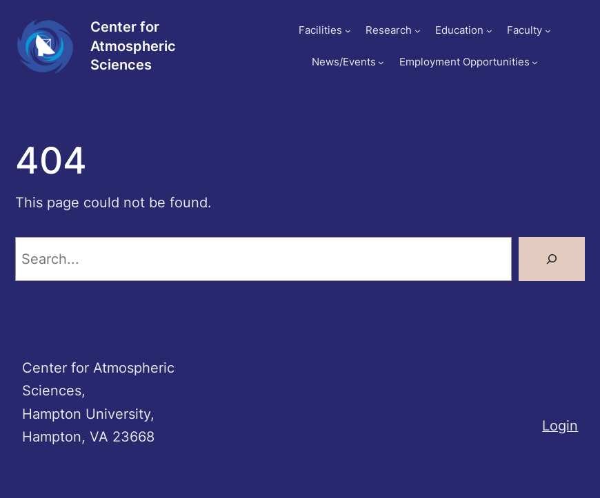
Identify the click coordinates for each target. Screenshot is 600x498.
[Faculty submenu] (548, 31)
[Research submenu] (417, 31)
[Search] (552, 259)
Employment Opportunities (464, 62)
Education (459, 30)
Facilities (320, 30)
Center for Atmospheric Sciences (133, 46)
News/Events (344, 62)
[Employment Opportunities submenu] (535, 62)
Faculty (524, 30)
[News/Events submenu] (381, 62)
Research (389, 30)
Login (560, 425)
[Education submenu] (489, 31)
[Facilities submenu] (348, 31)
